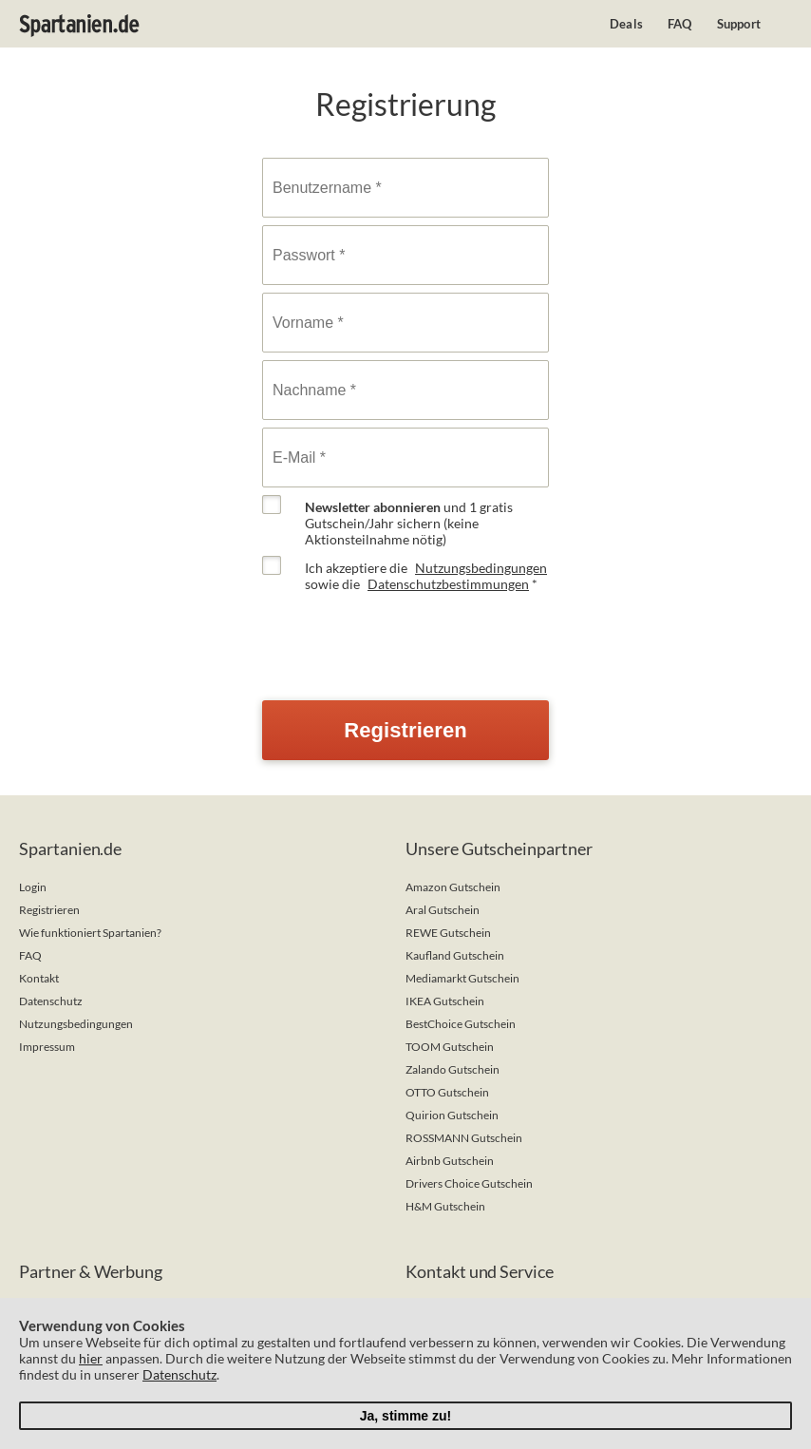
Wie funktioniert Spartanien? (90, 932)
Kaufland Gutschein (455, 955)
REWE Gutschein (448, 932)
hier (91, 1358)
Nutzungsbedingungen (481, 568)
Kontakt (39, 978)
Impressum (47, 1046)
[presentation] (406, 638)
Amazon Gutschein (453, 887)
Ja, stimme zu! (405, 1415)
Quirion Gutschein (452, 1115)
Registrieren (49, 910)
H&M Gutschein (445, 1206)
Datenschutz (51, 1001)
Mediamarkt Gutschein (462, 978)
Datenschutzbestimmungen (448, 584)
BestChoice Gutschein (461, 1024)
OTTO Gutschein (447, 1092)
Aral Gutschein (443, 910)
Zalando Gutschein (453, 1069)
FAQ (680, 23)
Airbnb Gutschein (450, 1160)
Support (739, 23)
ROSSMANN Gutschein (464, 1138)
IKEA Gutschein (445, 1001)
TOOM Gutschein (450, 1046)
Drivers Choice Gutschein (469, 1183)
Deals (626, 23)
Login (33, 887)
